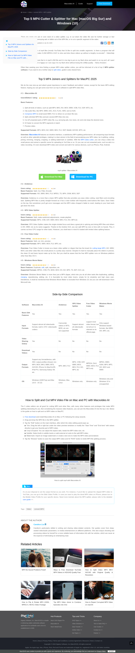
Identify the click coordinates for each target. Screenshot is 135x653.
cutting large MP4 (98, 248)
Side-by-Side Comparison (17, 51)
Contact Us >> (98, 630)
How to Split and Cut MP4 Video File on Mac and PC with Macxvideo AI (20, 56)
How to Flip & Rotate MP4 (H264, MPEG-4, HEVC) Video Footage (35, 603)
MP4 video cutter (87, 140)
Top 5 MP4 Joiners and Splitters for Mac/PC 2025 (21, 45)
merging (24, 277)
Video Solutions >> (78, 623)
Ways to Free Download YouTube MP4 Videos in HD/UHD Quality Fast (67, 571)
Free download (30, 417)
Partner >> (97, 633)
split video (57, 70)
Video (30, 12)
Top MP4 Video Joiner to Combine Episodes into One (67, 603)
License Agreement (75, 641)
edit (43, 267)
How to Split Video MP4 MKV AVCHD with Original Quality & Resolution (99, 572)
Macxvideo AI (69, 4)
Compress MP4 (30, 114)
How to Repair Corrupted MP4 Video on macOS (99, 603)
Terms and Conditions (60, 641)
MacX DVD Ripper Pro (57, 620)
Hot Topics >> (76, 633)
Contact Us (98, 641)
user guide (27, 500)
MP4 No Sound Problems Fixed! (34, 570)
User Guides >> (98, 627)
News (92, 641)
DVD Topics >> (76, 620)
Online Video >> (77, 630)
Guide (80, 4)
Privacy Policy (47, 641)
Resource (86, 641)
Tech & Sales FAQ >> (100, 623)
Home (24, 12)
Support (90, 4)
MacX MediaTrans (56, 627)
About (40, 641)
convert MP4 (38, 12)
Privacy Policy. (101, 651)
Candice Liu (40, 524)
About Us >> (97, 620)
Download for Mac (53, 177)
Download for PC (84, 177)
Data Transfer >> (77, 627)
